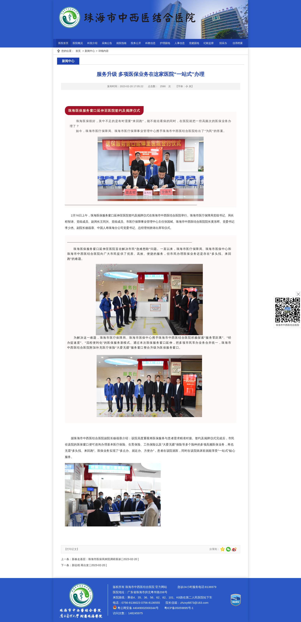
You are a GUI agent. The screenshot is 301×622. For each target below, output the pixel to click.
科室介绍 (92, 43)
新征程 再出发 (80, 565)
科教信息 (150, 43)
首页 (78, 50)
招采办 (223, 43)
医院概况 (78, 43)
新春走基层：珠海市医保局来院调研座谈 (96, 559)
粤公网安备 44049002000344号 (136, 608)
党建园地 (194, 43)
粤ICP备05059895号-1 (178, 608)
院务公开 (136, 43)
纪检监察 (209, 43)
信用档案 (238, 43)
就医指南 (121, 43)
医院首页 (63, 43)
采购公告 (107, 43)
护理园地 (165, 43)
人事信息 (180, 43)
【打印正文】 (71, 549)
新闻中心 (90, 50)
